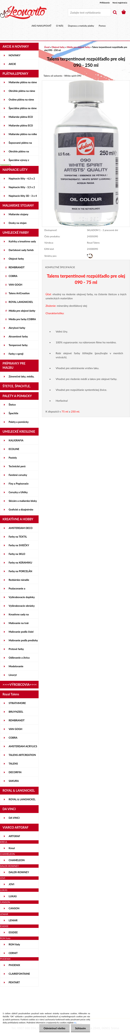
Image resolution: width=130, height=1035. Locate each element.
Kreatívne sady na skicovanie (19, 616)
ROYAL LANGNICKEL (21, 301)
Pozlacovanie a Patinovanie (17, 590)
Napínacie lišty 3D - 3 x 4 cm (23, 197)
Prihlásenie (105, 2)
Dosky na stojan (18, 222)
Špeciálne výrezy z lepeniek (19, 161)
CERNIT (13, 952)
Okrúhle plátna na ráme (22, 90)
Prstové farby (16, 648)
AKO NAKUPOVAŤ (41, 25)
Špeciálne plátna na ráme (23, 108)
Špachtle (13, 413)
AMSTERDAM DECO (20, 527)
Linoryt (13, 674)
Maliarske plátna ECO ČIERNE (21, 127)
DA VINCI (14, 817)
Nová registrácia (120, 2)
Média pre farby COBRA (22, 319)
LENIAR (13, 920)
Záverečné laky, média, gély (21, 378)
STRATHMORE (17, 703)
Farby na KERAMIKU (20, 562)
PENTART (14, 982)
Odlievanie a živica (19, 657)
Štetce (12, 404)
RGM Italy (14, 944)
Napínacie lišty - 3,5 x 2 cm (22, 188)
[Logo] (23, 12)
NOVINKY (14, 55)
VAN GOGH (15, 284)
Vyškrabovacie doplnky (22, 597)
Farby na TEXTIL (18, 536)
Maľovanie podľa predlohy (23, 640)
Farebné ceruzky (18, 474)
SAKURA (14, 780)
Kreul (12, 848)
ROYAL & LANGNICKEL (22, 799)
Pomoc (102, 25)
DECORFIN (15, 772)
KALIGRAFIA (16, 440)
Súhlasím (80, 1028)
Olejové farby (16, 258)
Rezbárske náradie (19, 579)
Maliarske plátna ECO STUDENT (21, 118)
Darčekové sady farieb (21, 250)
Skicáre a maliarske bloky (23, 500)
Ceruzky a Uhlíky (18, 492)
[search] (115, 12)
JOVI (11, 884)
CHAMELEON (17, 860)
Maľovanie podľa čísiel (21, 631)
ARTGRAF (14, 836)
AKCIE (12, 63)
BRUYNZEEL (16, 711)
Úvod (46, 47)
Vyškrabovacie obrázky (22, 605)
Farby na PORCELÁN (20, 571)
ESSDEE (13, 932)
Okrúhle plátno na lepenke (19, 153)
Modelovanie (16, 666)
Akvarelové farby (18, 336)
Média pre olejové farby (22, 310)
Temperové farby (18, 345)
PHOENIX (14, 965)
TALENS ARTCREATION (22, 754)
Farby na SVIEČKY (19, 545)
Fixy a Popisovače (19, 483)
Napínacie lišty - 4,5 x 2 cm (22, 180)
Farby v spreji (16, 353)
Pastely (13, 457)
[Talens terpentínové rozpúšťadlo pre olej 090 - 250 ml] (86, 82)
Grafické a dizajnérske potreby (21, 511)
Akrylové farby (17, 327)
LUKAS (13, 896)
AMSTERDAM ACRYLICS (23, 746)
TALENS (13, 763)
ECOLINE (14, 448)
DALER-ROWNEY (19, 872)
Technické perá (17, 466)
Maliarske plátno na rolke (23, 134)
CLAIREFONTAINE (19, 973)
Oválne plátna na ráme (21, 99)
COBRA (13, 275)
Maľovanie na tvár (19, 623)
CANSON (14, 908)
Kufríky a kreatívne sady (22, 241)
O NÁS (59, 25)
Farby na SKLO (17, 553)
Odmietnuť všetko (54, 1028)
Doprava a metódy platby (81, 25)
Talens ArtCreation (19, 293)
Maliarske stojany (18, 214)
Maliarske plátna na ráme (23, 82)
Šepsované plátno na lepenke (20, 144)
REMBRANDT (17, 267)
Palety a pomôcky (19, 421)
